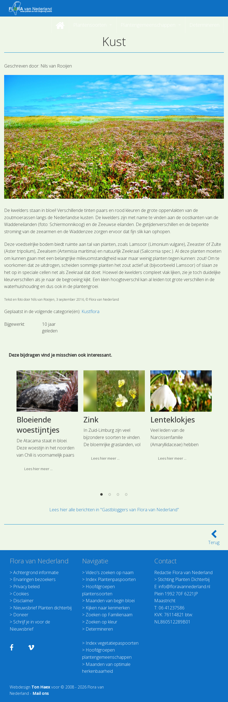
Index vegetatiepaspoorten (112, 643)
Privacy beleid (26, 586)
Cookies (21, 594)
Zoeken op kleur (101, 622)
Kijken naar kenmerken (108, 608)
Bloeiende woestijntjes (38, 498)
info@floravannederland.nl (184, 586)
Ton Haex (40, 687)
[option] (47, 496)
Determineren (99, 629)
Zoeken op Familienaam (109, 615)
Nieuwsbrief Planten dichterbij (42, 608)
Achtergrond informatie (36, 572)
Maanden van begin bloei (110, 601)
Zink (91, 493)
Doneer (20, 615)
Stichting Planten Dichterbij (184, 579)
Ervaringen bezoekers (34, 579)
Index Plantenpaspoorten (111, 579)
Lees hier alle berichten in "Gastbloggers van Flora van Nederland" (114, 510)
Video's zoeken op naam (110, 572)
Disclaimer (23, 601)
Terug (213, 539)
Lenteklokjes (172, 493)
